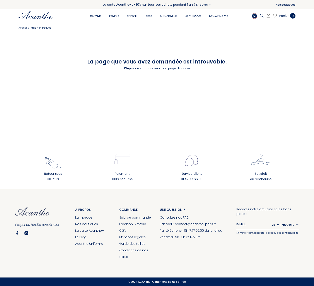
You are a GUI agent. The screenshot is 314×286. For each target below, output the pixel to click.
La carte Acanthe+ (89, 230)
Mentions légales (132, 237)
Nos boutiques (285, 5)
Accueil (23, 27)
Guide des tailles (132, 243)
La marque (83, 217)
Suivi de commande (135, 217)
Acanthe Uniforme (89, 243)
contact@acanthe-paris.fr (195, 224)
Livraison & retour (132, 224)
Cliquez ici (132, 68)
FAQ (186, 217)
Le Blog (80, 237)
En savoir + (203, 5)
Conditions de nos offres (169, 282)
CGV (122, 230)
